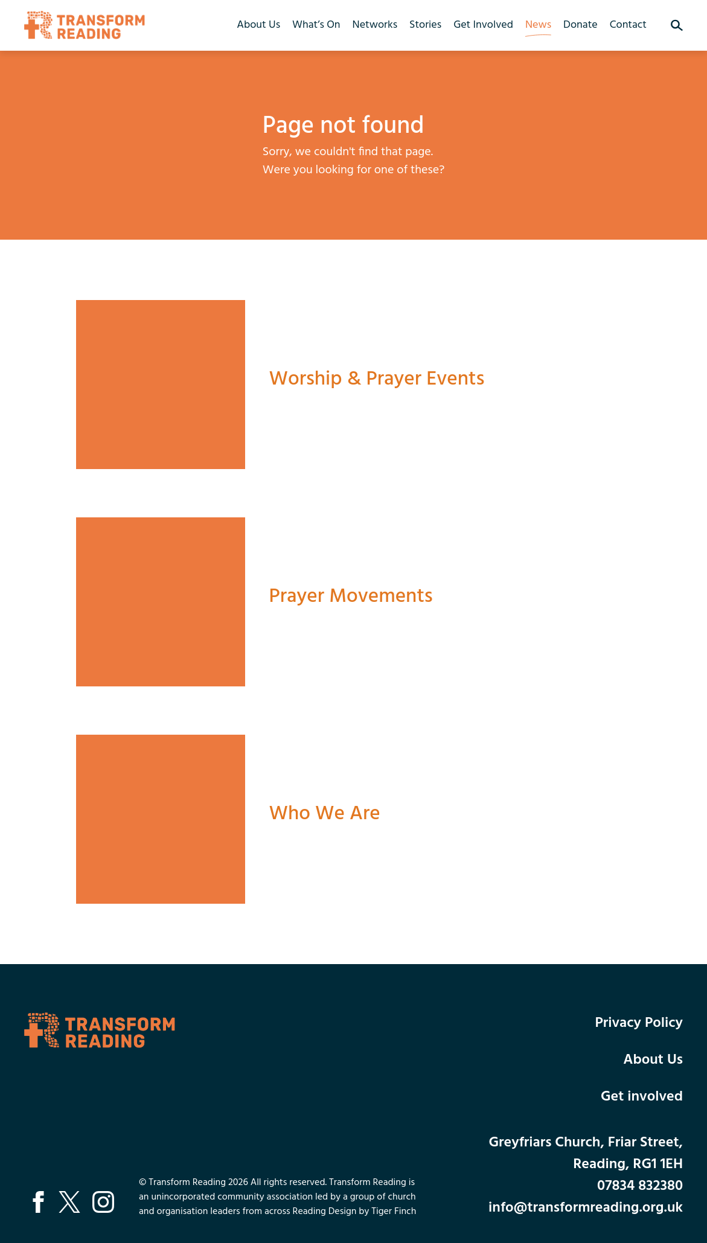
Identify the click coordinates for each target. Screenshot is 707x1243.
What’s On (316, 25)
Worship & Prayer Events (377, 379)
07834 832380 (640, 1186)
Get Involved (483, 25)
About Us (258, 25)
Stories (425, 25)
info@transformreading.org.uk (585, 1208)
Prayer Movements (351, 597)
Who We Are (324, 814)
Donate (580, 25)
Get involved (642, 1097)
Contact (628, 25)
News (538, 25)
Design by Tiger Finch (372, 1211)
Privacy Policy (639, 1023)
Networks (375, 25)
